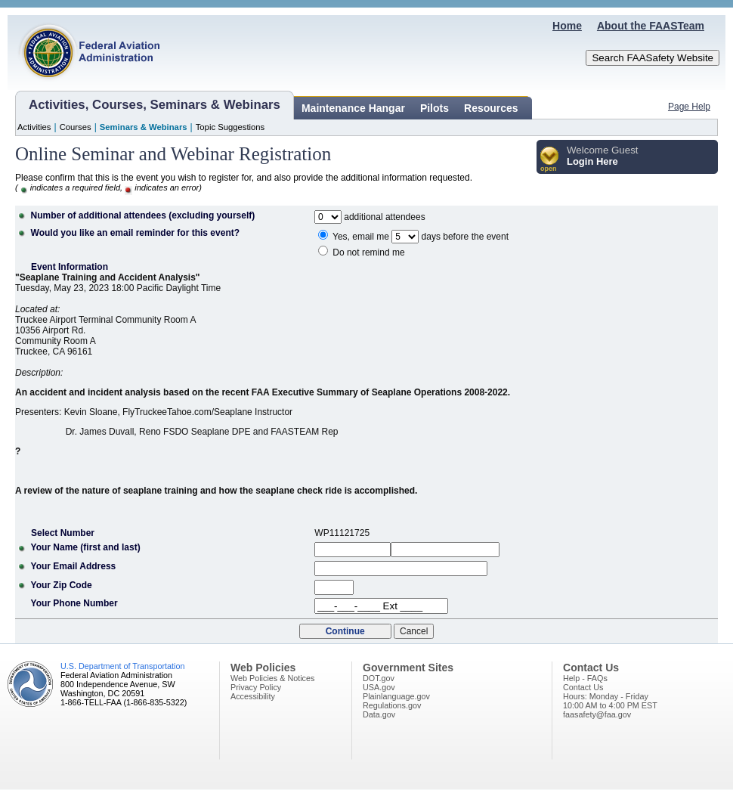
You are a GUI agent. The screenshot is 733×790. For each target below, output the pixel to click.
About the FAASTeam (650, 26)
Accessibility (252, 696)
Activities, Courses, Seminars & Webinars (154, 105)
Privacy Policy (255, 687)
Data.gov (379, 714)
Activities (34, 127)
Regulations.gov (392, 705)
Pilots (434, 108)
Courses (75, 127)
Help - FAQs (585, 678)
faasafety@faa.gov (597, 714)
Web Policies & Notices (272, 678)
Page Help (689, 106)
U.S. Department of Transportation (122, 666)
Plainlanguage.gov (396, 696)
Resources (491, 108)
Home (567, 26)
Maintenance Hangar (353, 108)
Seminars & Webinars (143, 127)
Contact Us (583, 687)
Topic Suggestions (230, 127)
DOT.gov (378, 678)
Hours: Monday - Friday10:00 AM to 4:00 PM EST (610, 701)
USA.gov (379, 687)
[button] (550, 160)
